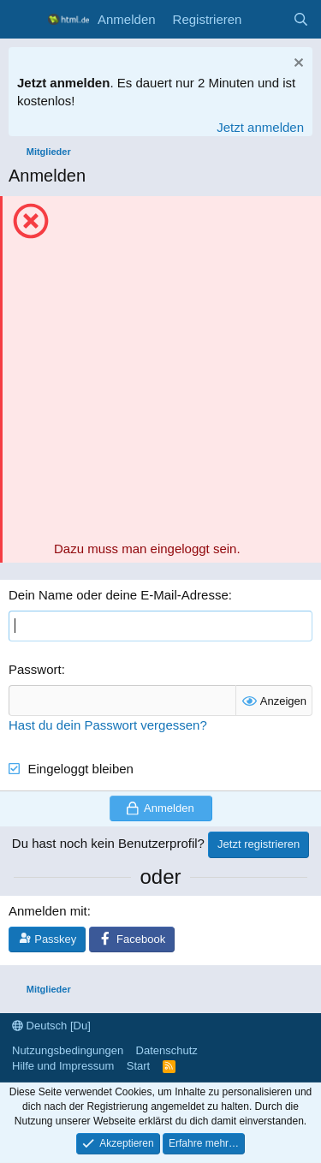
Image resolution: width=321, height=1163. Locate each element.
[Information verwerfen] (296, 65)
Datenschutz (167, 1050)
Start (138, 1065)
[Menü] (23, 20)
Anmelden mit (48, 911)
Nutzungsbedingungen (67, 1050)
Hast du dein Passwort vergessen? (108, 725)
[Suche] (301, 19)
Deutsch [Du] (51, 1025)
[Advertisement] (160, 370)
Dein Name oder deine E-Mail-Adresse (119, 594)
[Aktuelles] (266, 19)
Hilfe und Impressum (63, 1065)
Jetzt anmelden (260, 127)
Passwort (35, 669)
